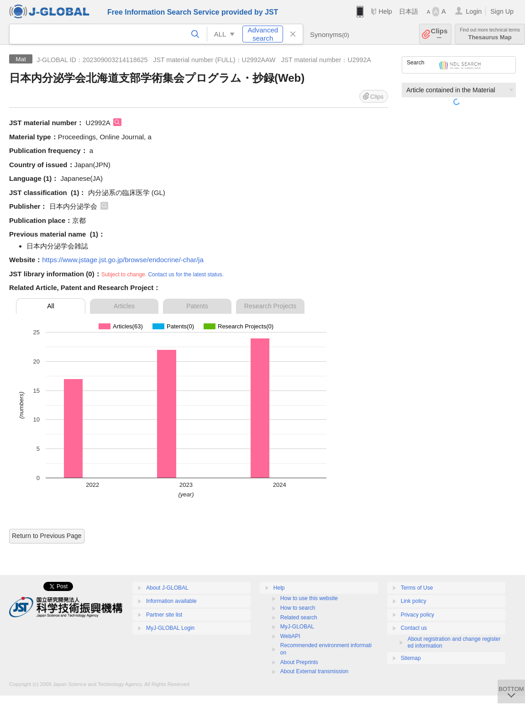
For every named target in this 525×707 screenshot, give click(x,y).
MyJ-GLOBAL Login (170, 628)
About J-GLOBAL (167, 588)
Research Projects (270, 306)
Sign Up (502, 11)
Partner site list (164, 615)
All (50, 306)
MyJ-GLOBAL (297, 626)
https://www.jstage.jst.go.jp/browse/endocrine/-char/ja (123, 260)
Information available (171, 601)
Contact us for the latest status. (185, 274)
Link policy (413, 601)
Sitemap (411, 658)
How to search (297, 608)
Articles (124, 306)
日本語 (408, 11)
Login (474, 11)
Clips (439, 34)
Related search (298, 617)
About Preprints (299, 662)
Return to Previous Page (47, 535)
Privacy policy (417, 615)
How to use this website (309, 598)
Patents (197, 306)
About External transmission (314, 671)
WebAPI (290, 636)
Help (385, 11)
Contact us (414, 628)
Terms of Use (417, 588)
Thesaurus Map (490, 34)
